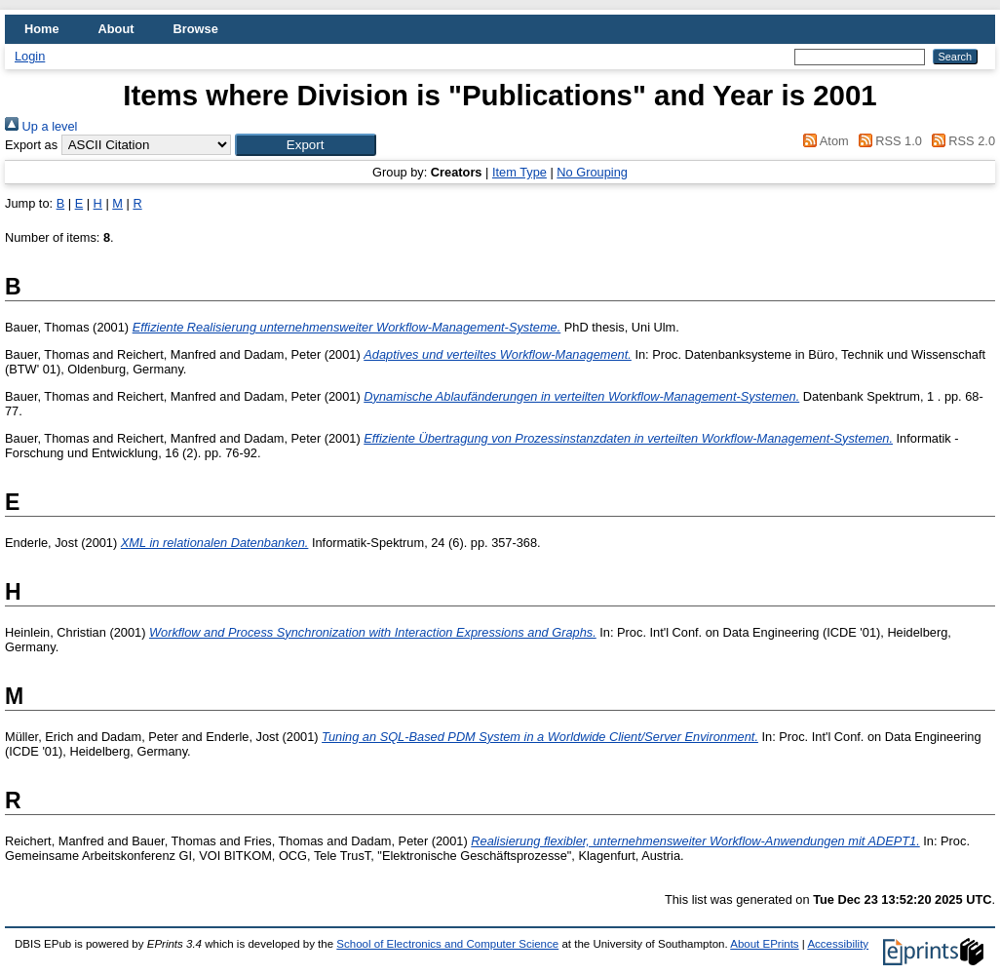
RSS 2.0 (960, 141)
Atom (823, 141)
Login (30, 56)
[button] (305, 145)
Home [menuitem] (41, 28)
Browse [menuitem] (195, 28)
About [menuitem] (116, 28)
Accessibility (837, 944)
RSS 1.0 (887, 141)
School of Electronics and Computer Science (447, 944)
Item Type (519, 172)
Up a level (41, 126)
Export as (31, 144)
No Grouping (592, 172)
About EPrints (764, 944)
